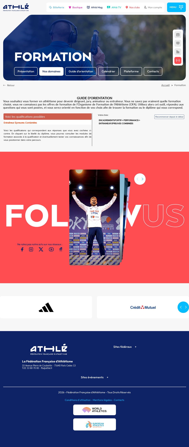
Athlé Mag (94, 7)
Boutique (75, 7)
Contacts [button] (153, 71)
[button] (142, 179)
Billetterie (56, 7)
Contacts (119, 400)
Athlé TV (114, 7)
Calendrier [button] (108, 71)
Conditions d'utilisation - (79, 400)
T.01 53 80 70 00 (30, 368)
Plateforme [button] (131, 71)
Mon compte (153, 7)
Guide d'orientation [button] (81, 71)
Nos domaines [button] (51, 71)
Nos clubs (133, 7)
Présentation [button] (26, 71)
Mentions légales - (103, 400)
